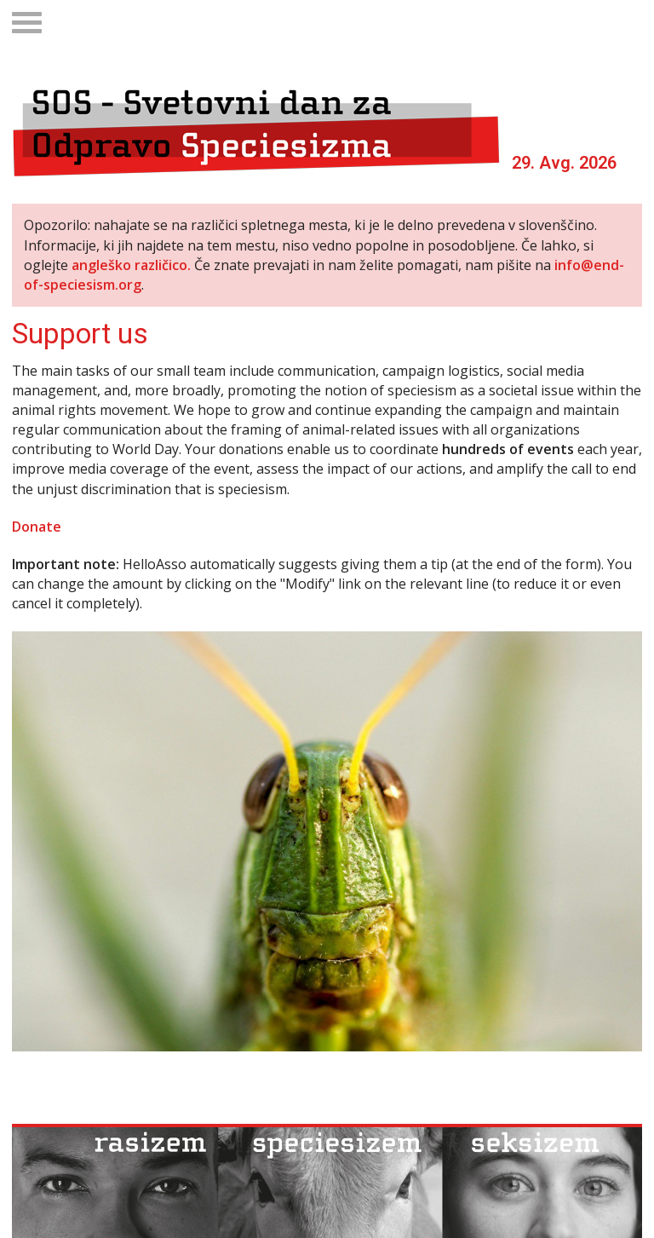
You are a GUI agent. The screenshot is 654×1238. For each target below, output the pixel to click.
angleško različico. (131, 265)
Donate (36, 526)
